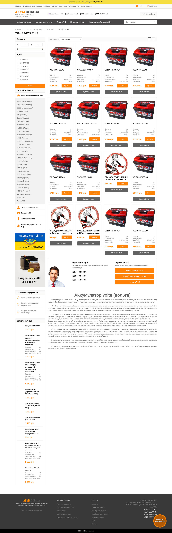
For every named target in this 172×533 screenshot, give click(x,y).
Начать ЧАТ (134, 282)
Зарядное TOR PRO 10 (32, 326)
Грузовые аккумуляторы (44, 22)
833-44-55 (86, 14)
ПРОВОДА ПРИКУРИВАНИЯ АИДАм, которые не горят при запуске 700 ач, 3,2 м (61, 232)
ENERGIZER (21, 198)
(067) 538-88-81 (150, 512)
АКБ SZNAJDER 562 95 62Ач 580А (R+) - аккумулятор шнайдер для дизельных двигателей (32, 340)
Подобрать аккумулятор (59, 6)
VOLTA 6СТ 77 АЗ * (85, 70)
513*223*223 (23, 76)
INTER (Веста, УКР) (23, 144)
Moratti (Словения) (23, 181)
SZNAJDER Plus (22, 111)
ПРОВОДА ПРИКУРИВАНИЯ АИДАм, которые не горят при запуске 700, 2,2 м (88, 232)
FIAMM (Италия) (23, 125)
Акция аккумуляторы (24, 101)
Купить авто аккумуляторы (30, 95)
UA (141, 6)
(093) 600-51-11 (150, 509)
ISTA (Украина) (22, 164)
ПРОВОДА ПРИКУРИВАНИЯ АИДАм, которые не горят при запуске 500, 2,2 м (116, 178)
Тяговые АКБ (61, 22)
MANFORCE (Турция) (24, 134)
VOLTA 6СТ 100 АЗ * (58, 124)
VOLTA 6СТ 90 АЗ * (140, 231)
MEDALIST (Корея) (23, 191)
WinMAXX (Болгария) (24, 194)
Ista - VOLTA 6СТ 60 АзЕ (87, 124)
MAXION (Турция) (23, 128)
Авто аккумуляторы (24, 22)
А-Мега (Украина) (23, 184)
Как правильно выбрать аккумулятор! (27, 312)
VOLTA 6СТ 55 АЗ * (112, 124)
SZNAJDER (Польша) (24, 154)
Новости (89, 6)
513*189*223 (23, 73)
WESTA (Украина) (23, 178)
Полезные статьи (74, 6)
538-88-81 (71, 14)
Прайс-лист (152, 6)
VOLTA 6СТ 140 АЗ (84, 177)
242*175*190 (23, 63)
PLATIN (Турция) (23, 131)
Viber (83, 2)
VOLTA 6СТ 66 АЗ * (112, 231)
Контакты (18, 6)
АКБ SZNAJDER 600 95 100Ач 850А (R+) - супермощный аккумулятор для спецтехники (32, 367)
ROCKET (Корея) (23, 161)
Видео (83, 6)
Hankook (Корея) (23, 188)
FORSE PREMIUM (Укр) (25, 141)
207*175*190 (23, 59)
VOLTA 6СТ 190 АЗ (57, 177)
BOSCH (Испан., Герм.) (25, 108)
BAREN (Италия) (23, 121)
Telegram (89, 2)
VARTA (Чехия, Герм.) (24, 105)
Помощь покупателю (43, 6)
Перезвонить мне (134, 270)
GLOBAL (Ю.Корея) (24, 174)
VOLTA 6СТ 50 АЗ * (140, 124)
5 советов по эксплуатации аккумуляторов (28, 304)
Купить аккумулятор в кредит (28, 298)
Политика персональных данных (31, 510)
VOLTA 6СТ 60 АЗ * (112, 70)
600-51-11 (56, 14)
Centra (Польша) (23, 118)
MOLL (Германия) (23, 138)
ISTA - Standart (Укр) (24, 148)
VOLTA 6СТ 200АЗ (140, 70)
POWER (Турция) (23, 171)
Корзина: (148, 14)
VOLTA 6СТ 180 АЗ (140, 177)
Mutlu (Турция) (22, 168)
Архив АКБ (21, 201)
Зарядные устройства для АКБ (99, 22)
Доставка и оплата (29, 6)
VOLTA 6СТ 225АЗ (57, 70)
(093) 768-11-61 (150, 517)
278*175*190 (23, 66)
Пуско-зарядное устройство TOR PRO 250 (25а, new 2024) (32, 392)
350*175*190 (23, 69)
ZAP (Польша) (22, 115)
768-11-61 (101, 14)
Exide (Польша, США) (24, 158)
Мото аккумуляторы (77, 22)
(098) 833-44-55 (150, 514)
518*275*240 (23, 79)
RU (137, 6)
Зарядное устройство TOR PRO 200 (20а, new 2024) (32, 406)
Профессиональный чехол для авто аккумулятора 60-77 (31, 431)
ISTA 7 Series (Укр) (23, 151)
